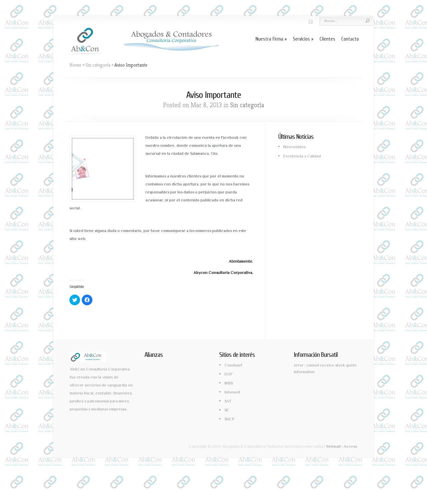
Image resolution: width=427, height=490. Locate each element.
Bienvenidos (294, 146)
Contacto (350, 39)
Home (75, 65)
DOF (229, 374)
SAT (228, 401)
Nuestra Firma (271, 39)
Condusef (233, 365)
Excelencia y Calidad (302, 156)
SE (227, 410)
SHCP (229, 419)
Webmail (333, 446)
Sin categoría (97, 65)
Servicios (303, 39)
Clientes (327, 39)
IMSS (229, 383)
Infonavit (232, 392)
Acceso (350, 446)
